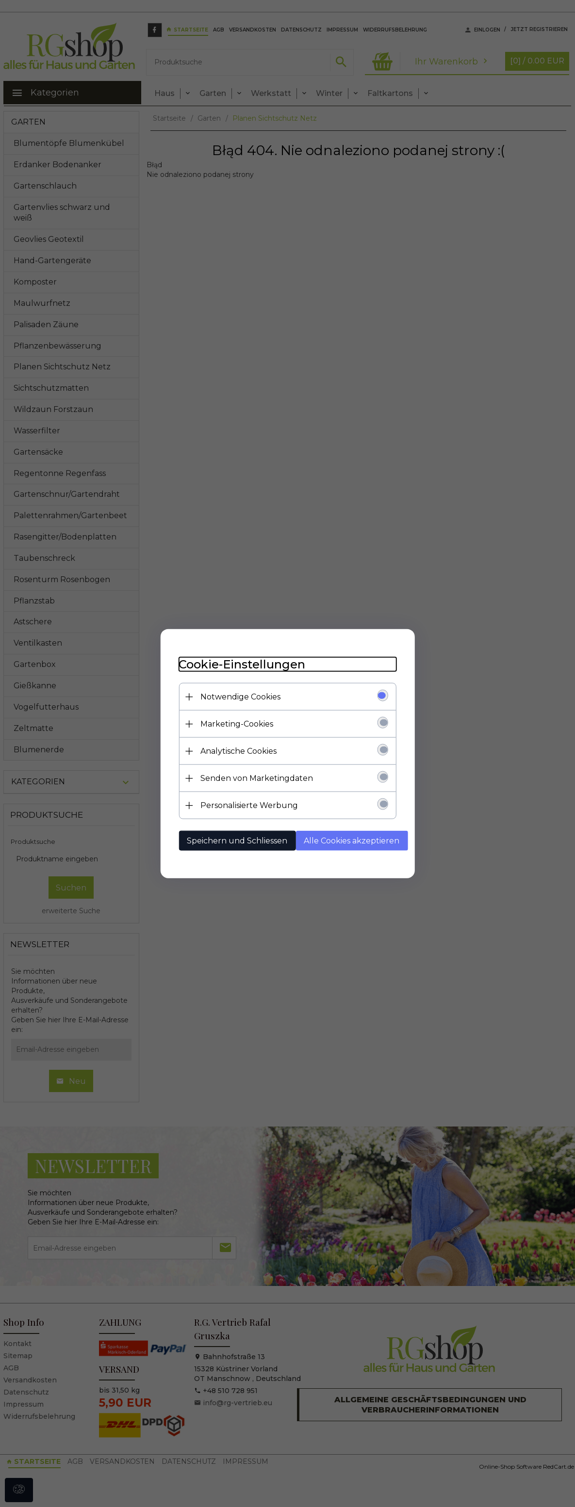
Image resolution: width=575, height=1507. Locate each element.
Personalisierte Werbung (247, 804)
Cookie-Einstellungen (239, 664)
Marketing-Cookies (234, 723)
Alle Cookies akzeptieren (349, 840)
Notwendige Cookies (238, 696)
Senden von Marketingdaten (254, 777)
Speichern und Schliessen (234, 840)
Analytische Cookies (236, 750)
